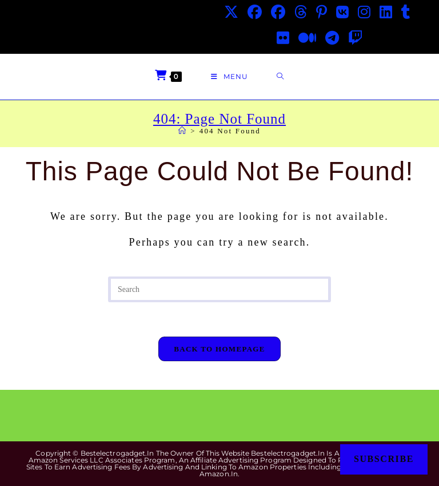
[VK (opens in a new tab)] (342, 12)
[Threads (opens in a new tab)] (300, 12)
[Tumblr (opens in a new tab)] (406, 12)
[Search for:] (280, 77)
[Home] (182, 131)
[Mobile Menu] (229, 77)
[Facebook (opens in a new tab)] (254, 12)
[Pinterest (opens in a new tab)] (321, 12)
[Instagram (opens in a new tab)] (364, 12)
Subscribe (384, 459)
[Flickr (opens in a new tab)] (283, 38)
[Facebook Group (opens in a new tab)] (278, 12)
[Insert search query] (219, 289)
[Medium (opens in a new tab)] (307, 38)
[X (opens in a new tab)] (231, 12)
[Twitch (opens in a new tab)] (355, 38)
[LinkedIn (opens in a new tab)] (385, 12)
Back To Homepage (219, 349)
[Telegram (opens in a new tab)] (332, 38)
